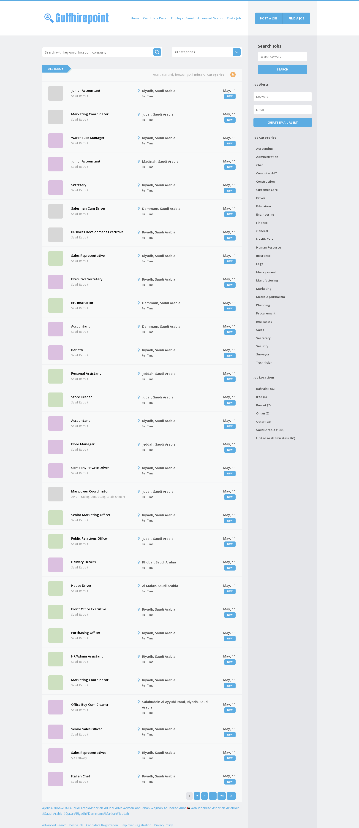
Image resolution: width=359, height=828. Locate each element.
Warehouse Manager (87, 137)
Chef (259, 165)
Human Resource (268, 247)
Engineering (265, 214)
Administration (267, 157)
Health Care (265, 239)
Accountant (80, 326)
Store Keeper (81, 397)
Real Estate (264, 321)
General (262, 231)
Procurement (265, 313)
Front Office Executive (88, 609)
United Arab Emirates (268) (275, 438)
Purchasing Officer (85, 632)
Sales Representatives (88, 752)
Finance (262, 223)
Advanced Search (210, 18)
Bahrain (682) (265, 389)
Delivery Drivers (83, 562)
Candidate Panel (155, 18)
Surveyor (262, 354)
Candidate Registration (102, 825)
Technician (264, 362)
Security (262, 346)
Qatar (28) (263, 421)
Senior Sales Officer (86, 729)
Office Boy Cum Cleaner (90, 704)
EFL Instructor (82, 302)
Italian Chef (80, 776)
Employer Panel (182, 18)
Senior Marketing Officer (90, 515)
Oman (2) (262, 413)
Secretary (79, 185)
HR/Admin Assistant (87, 656)
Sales (260, 330)
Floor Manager (83, 444)
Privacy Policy (163, 825)
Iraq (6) (261, 397)
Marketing (264, 289)
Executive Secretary (87, 279)
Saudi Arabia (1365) (270, 430)
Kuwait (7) (263, 405)
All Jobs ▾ (55, 69)
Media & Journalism (270, 297)
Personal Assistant (86, 373)
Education (263, 206)
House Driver (81, 585)
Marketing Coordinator (90, 114)
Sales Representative (88, 255)
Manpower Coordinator (90, 491)
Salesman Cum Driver (88, 208)
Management (266, 272)
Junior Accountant (86, 90)
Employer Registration (136, 825)
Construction (265, 181)
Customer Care (267, 190)
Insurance (263, 256)
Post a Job (234, 18)
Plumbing (263, 305)
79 (221, 796)
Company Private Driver (90, 467)
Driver (260, 198)
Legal (260, 264)
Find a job (296, 18)
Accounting (264, 148)
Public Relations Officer (89, 538)
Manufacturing (267, 280)
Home (135, 18)
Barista (77, 350)
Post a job (268, 18)
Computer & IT (266, 173)
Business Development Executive (97, 232)
